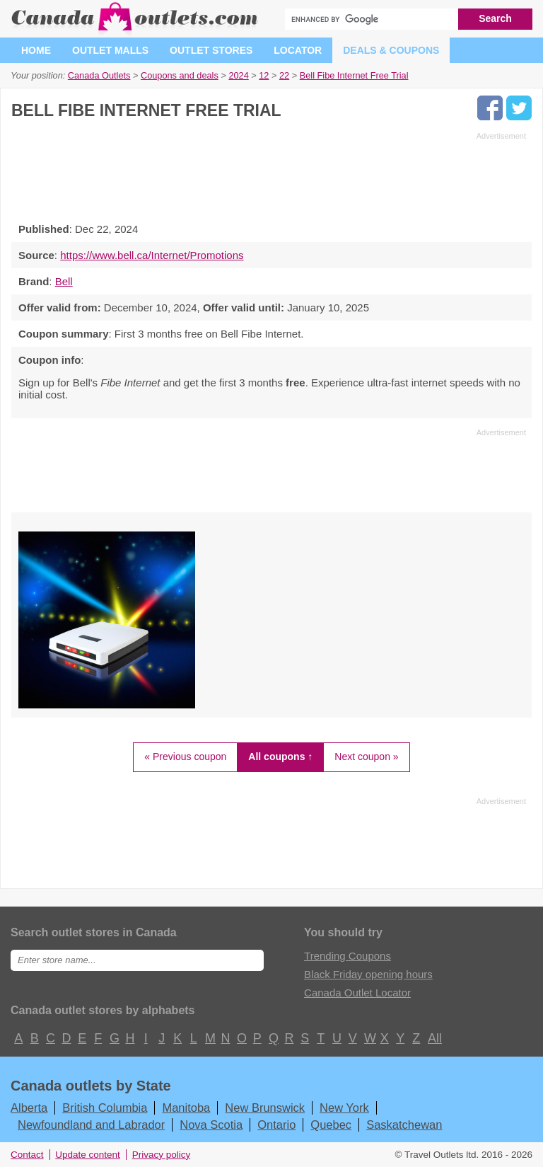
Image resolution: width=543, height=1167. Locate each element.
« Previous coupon (185, 756)
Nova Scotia (211, 1124)
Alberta (29, 1107)
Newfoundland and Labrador (91, 1124)
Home (36, 50)
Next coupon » (366, 756)
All (434, 1038)
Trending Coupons (347, 956)
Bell (64, 281)
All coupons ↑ (280, 756)
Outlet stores (211, 50)
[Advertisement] (268, 173)
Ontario (276, 1124)
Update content (87, 1154)
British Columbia (104, 1107)
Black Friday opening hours (368, 974)
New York (344, 1107)
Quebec (330, 1124)
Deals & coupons (391, 50)
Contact (27, 1154)
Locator (298, 50)
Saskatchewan (404, 1124)
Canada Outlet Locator (357, 993)
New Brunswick (265, 1107)
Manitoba (186, 1107)
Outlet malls (110, 50)
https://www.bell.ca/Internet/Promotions (151, 255)
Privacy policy (161, 1154)
